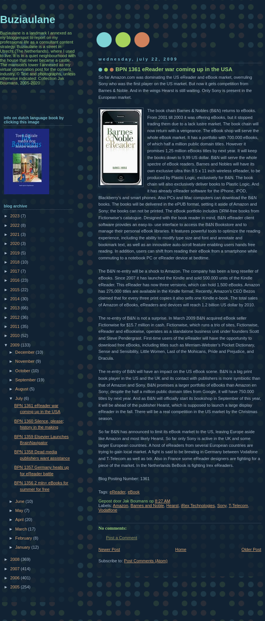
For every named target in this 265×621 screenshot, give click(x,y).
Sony (221, 505)
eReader (117, 492)
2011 (15, 326)
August (22, 389)
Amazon (120, 505)
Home (180, 549)
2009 (15, 345)
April (20, 519)
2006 (15, 578)
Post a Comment (121, 537)
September (26, 380)
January (23, 547)
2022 (15, 225)
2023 (15, 216)
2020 (15, 243)
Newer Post (109, 549)
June (20, 501)
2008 (15, 559)
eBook (133, 492)
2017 (15, 271)
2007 (15, 568)
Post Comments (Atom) (146, 561)
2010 (15, 335)
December (25, 352)
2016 (15, 280)
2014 (15, 298)
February (24, 538)
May (19, 510)
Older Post (251, 549)
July (19, 398)
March (21, 529)
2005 (15, 587)
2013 (15, 308)
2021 (15, 234)
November (25, 361)
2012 (15, 317)
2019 (15, 253)
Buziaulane (27, 19)
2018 (15, 262)
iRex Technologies (198, 505)
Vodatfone (107, 510)
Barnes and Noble (147, 505)
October (23, 370)
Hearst (172, 505)
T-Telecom (238, 505)
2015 (15, 289)
